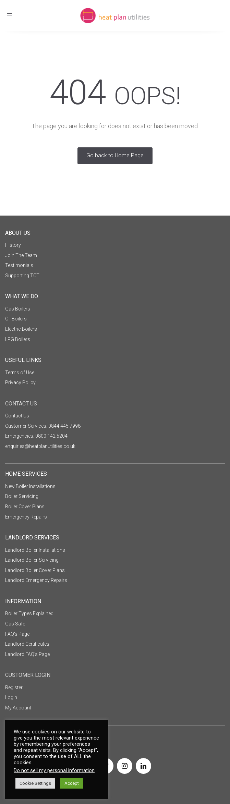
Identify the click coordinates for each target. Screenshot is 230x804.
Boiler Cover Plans (25, 506)
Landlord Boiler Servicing (32, 560)
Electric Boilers (21, 329)
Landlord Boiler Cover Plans (35, 570)
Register (14, 687)
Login (11, 697)
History (13, 245)
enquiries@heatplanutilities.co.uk (40, 446)
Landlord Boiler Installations (35, 550)
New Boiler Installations (30, 486)
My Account (18, 707)
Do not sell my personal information (54, 770)
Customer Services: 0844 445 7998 (43, 426)
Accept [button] (71, 783)
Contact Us (17, 415)
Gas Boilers (17, 309)
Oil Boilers (16, 318)
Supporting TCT (22, 275)
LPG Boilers (17, 339)
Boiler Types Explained (29, 613)
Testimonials (19, 265)
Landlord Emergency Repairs (36, 580)
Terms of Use (19, 372)
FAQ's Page (17, 634)
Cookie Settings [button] (35, 783)
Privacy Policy (20, 382)
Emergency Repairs (26, 517)
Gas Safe (15, 623)
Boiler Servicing (21, 496)
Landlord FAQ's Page (27, 654)
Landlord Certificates (27, 644)
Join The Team (21, 255)
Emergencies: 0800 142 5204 (36, 436)
